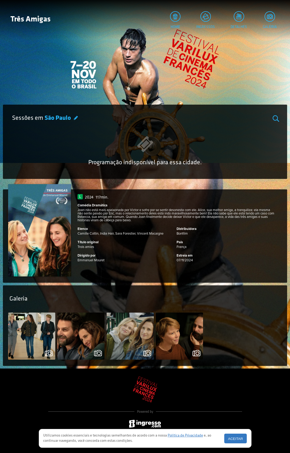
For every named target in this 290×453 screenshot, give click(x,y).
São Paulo (58, 118)
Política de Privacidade (185, 436)
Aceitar (235, 439)
